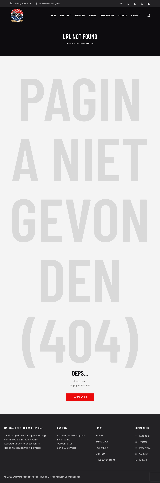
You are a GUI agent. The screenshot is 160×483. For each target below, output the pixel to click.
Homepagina (80, 397)
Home (69, 43)
